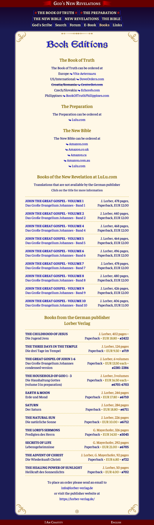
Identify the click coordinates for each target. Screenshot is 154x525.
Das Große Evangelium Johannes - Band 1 (55, 203)
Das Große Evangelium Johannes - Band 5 (55, 240)
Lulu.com (77, 119)
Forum (75, 24)
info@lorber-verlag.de (77, 488)
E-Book (90, 24)
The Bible (111, 18)
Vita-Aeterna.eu (83, 73)
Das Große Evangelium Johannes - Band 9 (55, 290)
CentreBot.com (90, 84)
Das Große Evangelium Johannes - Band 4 (55, 228)
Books (104, 24)
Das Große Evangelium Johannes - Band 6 (55, 253)
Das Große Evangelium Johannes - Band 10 (56, 302)
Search (61, 24)
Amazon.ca (77, 155)
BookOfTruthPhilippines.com (86, 95)
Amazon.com (77, 144)
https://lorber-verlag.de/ (77, 499)
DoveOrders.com (90, 79)
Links (117, 24)
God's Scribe (42, 24)
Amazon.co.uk (77, 149)
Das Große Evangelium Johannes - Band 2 (55, 215)
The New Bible (48, 18)
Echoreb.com (89, 90)
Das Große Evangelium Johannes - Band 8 (55, 277)
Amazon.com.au (77, 160)
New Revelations (82, 18)
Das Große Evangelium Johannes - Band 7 (55, 265)
